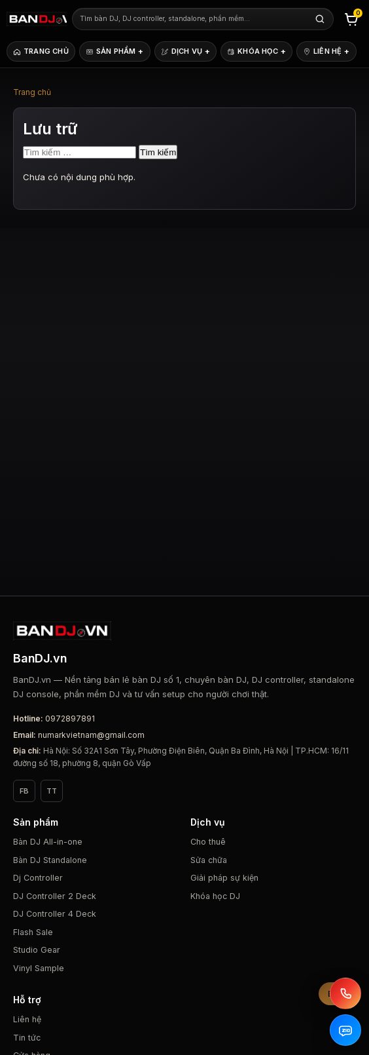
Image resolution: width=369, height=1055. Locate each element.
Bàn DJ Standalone (50, 860)
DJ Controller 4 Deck (54, 914)
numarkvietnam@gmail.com (91, 735)
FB (24, 791)
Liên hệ (27, 1019)
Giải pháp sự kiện (224, 878)
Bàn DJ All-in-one (47, 842)
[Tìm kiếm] (320, 19)
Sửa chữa (208, 860)
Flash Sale (33, 932)
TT (51, 791)
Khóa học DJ (215, 896)
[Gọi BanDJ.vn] (345, 993)
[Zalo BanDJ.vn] (345, 1030)
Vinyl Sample (38, 968)
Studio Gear (36, 950)
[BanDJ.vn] (37, 19)
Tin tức (27, 1038)
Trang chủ (32, 92)
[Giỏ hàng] (351, 19)
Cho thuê (208, 842)
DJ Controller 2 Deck (54, 896)
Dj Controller (38, 878)
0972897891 (70, 718)
